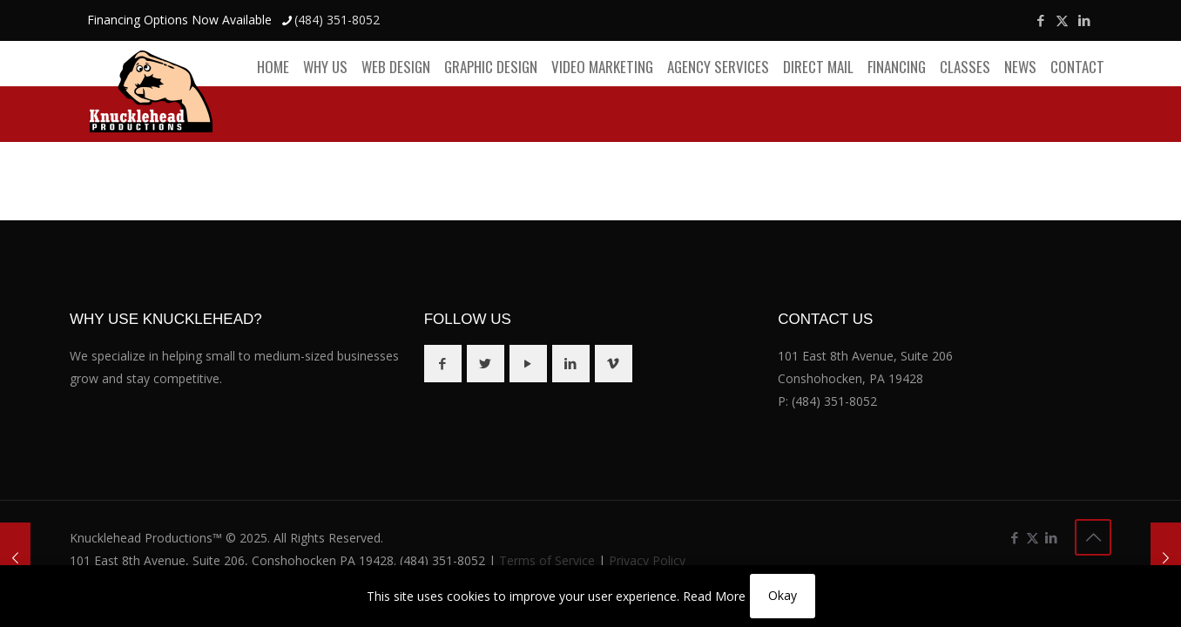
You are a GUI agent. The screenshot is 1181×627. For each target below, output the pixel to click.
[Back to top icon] (1093, 537)
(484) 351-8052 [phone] (337, 19)
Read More (714, 596)
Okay (782, 595)
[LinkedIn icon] (1083, 20)
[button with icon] (443, 363)
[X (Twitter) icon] (1062, 20)
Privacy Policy (647, 560)
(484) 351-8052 (834, 401)
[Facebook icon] (1040, 20)
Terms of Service (547, 560)
